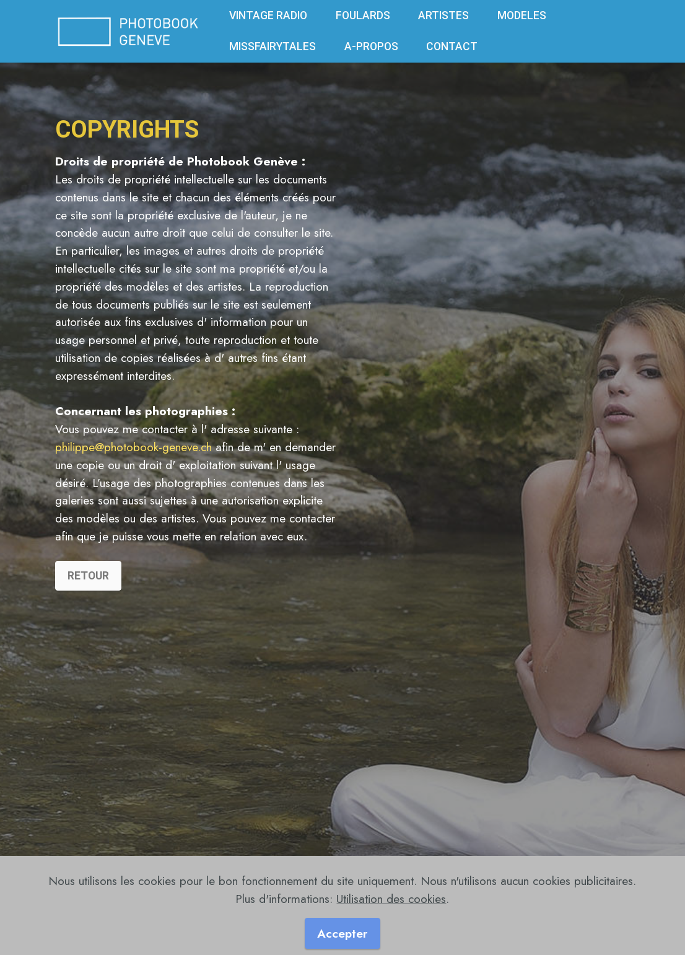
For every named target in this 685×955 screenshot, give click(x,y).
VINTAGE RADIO (268, 15)
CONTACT (452, 46)
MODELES (521, 15)
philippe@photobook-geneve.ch (133, 446)
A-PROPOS (371, 46)
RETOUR (88, 587)
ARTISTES (443, 15)
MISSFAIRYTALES (272, 46)
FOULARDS (363, 15)
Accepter (342, 939)
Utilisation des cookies (391, 904)
